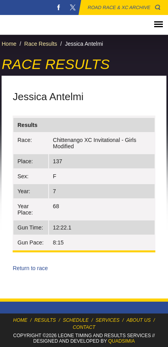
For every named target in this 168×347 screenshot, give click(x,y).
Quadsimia (121, 341)
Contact (84, 327)
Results (45, 320)
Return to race (30, 268)
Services (107, 320)
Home (9, 44)
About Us (138, 320)
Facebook (58, 7)
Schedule (76, 320)
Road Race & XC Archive (119, 7)
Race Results (40, 44)
